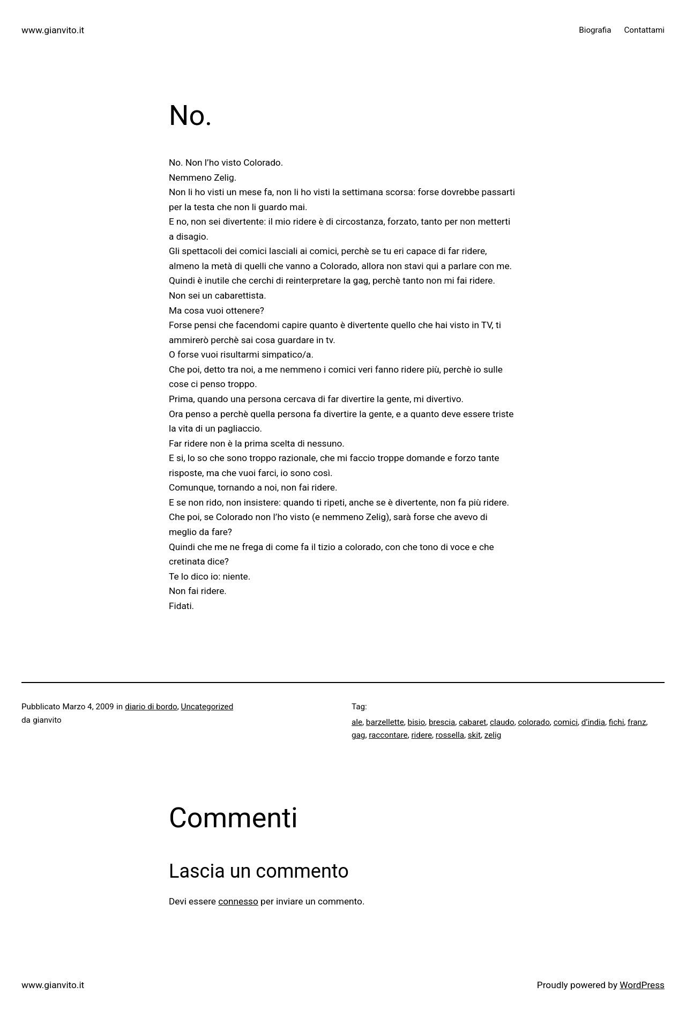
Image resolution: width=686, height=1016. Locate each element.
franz (637, 722)
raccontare (388, 735)
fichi (616, 722)
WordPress (642, 985)
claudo (502, 722)
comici (566, 722)
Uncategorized (207, 706)
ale (357, 722)
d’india (593, 722)
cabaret (472, 722)
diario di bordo (151, 706)
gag (358, 735)
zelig (492, 735)
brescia (442, 722)
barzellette (385, 722)
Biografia (595, 30)
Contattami (644, 30)
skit (474, 735)
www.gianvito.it (52, 30)
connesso (238, 901)
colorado (533, 722)
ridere (421, 735)
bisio (416, 722)
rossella (450, 735)
